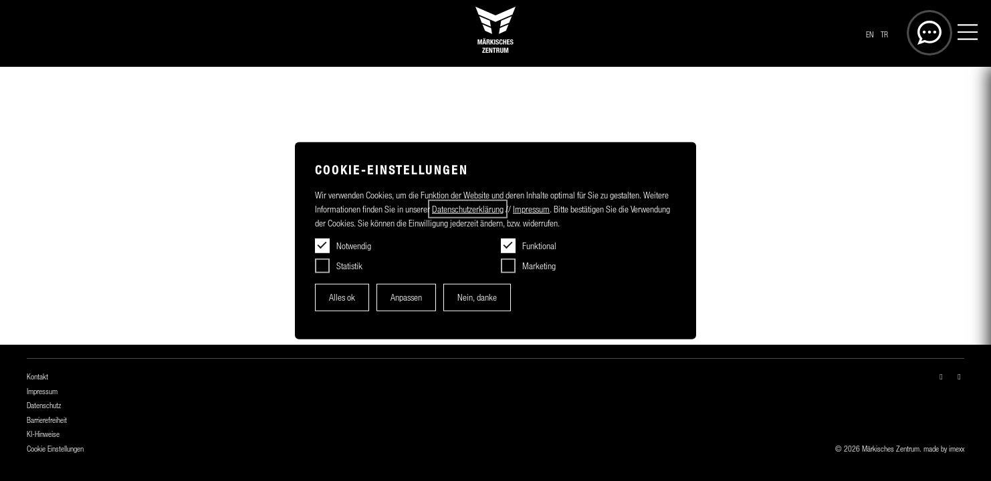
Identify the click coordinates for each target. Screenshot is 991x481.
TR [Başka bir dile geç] (884, 34)
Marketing (539, 266)
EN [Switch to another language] (869, 34)
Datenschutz (44, 405)
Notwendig (353, 245)
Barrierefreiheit (47, 420)
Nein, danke (477, 297)
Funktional (539, 245)
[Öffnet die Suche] (929, 32)
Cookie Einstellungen (55, 449)
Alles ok (342, 297)
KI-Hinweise (43, 434)
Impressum (42, 391)
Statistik (349, 266)
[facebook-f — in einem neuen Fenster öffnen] (959, 376)
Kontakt (37, 376)
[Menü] (968, 33)
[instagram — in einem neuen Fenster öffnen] (941, 376)
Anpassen (406, 297)
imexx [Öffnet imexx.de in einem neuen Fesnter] (956, 449)
